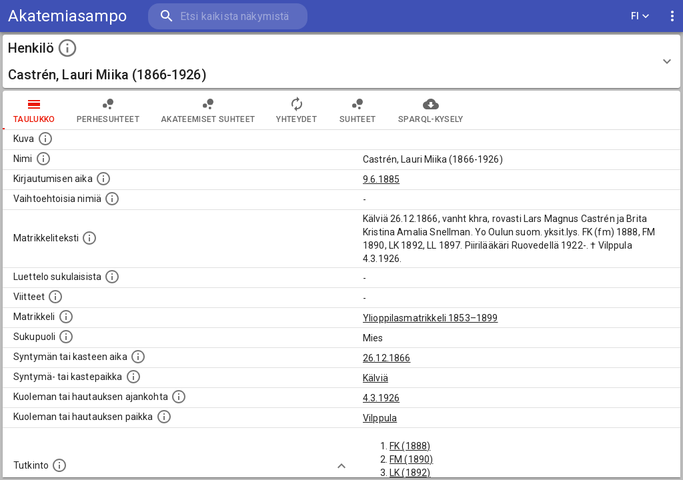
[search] (226, 16)
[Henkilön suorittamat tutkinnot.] (59, 465)
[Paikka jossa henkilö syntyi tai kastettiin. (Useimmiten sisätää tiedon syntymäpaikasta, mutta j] (133, 376)
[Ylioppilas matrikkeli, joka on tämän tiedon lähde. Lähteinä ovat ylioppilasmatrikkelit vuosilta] (66, 316)
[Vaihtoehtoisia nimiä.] (112, 198)
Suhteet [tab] (357, 110)
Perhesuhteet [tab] (108, 110)
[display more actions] (672, 16)
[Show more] (341, 466)
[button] (341, 61)
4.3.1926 (381, 398)
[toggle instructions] (67, 48)
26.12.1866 (387, 358)
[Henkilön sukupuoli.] (66, 336)
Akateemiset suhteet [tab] (208, 110)
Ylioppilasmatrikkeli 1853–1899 (430, 318)
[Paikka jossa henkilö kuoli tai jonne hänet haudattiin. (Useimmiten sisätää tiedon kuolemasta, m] (164, 416)
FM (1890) (411, 459)
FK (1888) (410, 446)
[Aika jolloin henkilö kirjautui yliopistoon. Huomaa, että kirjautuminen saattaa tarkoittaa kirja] (103, 178)
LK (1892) (410, 472)
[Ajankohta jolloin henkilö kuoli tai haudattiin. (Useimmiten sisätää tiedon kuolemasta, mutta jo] (178, 396)
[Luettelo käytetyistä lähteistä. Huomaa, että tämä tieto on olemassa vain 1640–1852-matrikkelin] (55, 296)
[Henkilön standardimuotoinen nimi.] (43, 158)
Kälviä (375, 378)
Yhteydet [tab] (296, 110)
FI (640, 16)
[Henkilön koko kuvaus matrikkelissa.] (89, 238)
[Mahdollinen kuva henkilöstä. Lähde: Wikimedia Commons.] (45, 138)
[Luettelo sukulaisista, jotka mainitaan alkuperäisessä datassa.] (112, 276)
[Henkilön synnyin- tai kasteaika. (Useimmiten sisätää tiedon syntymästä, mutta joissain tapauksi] (138, 356)
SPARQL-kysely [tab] (431, 110)
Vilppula (380, 418)
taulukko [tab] (34, 110)
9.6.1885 (381, 179)
